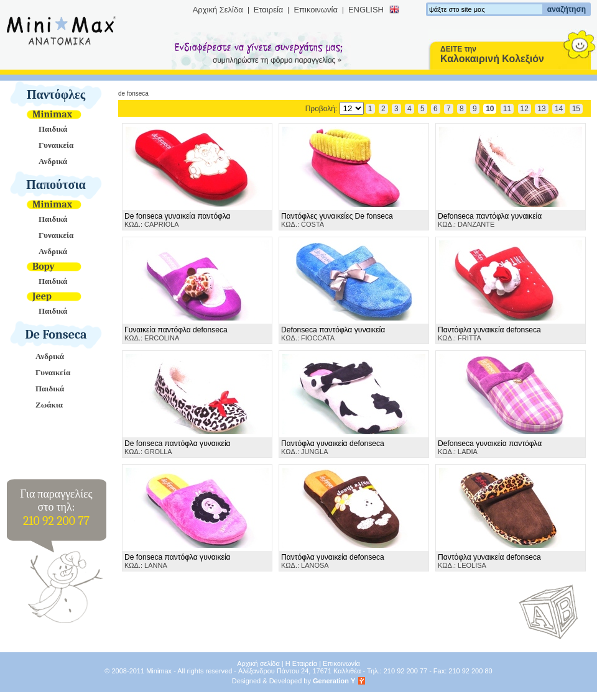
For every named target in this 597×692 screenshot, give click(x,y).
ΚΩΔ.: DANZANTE (490, 220)
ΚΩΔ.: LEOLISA (489, 561)
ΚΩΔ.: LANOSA (332, 561)
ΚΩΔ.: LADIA (490, 447)
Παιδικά (53, 129)
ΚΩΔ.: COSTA (337, 220)
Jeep (42, 296)
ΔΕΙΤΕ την (492, 54)
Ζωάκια (49, 404)
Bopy (43, 266)
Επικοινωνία (316, 9)
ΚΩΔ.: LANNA (177, 561)
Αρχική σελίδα (258, 663)
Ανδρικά (53, 161)
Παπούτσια (56, 185)
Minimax (52, 114)
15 (576, 108)
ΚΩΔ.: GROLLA (177, 447)
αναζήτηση (566, 9)
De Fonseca (56, 334)
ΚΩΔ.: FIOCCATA (333, 334)
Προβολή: (334, 108)
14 (559, 108)
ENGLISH (366, 9)
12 (525, 108)
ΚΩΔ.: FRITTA (489, 334)
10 (490, 108)
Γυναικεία (56, 145)
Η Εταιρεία (301, 663)
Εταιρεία (269, 9)
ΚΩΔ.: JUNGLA (332, 447)
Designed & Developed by (294, 681)
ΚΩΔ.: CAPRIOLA (177, 220)
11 (507, 108)
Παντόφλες (56, 95)
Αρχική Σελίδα (218, 9)
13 (541, 108)
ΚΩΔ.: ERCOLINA (176, 334)
